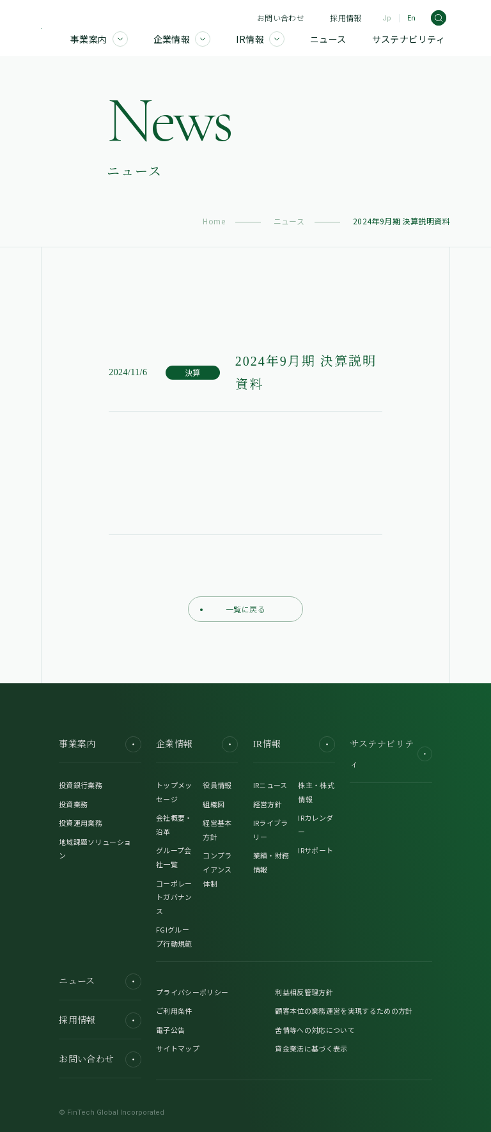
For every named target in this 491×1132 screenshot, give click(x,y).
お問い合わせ (280, 17)
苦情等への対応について (315, 1030)
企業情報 (197, 744)
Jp (386, 18)
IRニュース (270, 785)
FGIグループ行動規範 (174, 936)
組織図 (213, 804)
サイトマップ (177, 1048)
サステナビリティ (391, 754)
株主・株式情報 (316, 792)
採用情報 (345, 17)
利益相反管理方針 (304, 992)
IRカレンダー (315, 824)
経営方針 (267, 804)
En (411, 18)
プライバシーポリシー (192, 992)
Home (214, 220)
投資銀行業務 (80, 785)
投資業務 (73, 804)
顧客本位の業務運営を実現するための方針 (343, 1010)
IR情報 (294, 744)
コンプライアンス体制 (217, 869)
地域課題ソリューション (95, 849)
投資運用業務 (80, 823)
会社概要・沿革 (174, 824)
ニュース (289, 220)
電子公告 (170, 1030)
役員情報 (217, 785)
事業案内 (100, 744)
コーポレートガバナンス (174, 897)
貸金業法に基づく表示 (311, 1048)
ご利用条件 (174, 1010)
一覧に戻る (232, 608)
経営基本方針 (217, 830)
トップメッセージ (174, 792)
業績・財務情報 (271, 862)
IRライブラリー (270, 830)
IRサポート (315, 850)
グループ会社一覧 (174, 857)
